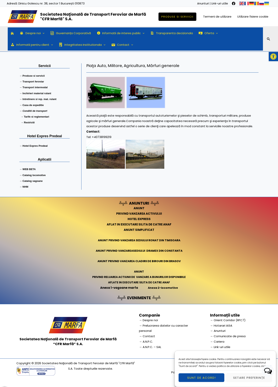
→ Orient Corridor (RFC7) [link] (228, 319)
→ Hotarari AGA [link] (221, 324)
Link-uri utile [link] (219, 3)
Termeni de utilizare (217, 16)
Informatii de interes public (121, 33)
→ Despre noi (148, 319)
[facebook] (233, 3)
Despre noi (32, 33)
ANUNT (139, 207)
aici (269, 370)
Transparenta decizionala (171, 33)
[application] (42, 33)
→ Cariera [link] (217, 341)
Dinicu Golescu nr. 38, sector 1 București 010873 (51, 3)
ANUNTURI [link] (139, 202)
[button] (273, 56)
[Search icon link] (268, 39)
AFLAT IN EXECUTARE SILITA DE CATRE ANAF (139, 223)
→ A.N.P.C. (146, 341)
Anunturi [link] (203, 3)
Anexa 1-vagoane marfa (118, 287)
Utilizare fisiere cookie (252, 16)
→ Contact (147, 335)
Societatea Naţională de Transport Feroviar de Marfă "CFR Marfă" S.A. (93, 17)
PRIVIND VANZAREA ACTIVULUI (139, 213)
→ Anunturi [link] (217, 330)
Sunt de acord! (201, 381)
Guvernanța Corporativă (70, 33)
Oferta (208, 33)
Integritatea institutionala (82, 45)
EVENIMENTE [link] (139, 296)
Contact (122, 45)
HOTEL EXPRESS (139, 218)
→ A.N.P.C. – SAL (150, 346)
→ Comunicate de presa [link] (228, 335)
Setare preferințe (249, 381)
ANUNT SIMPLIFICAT (139, 229)
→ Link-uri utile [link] (220, 346)
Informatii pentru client (32, 45)
